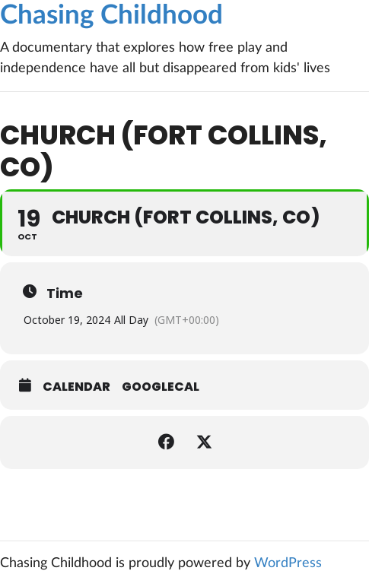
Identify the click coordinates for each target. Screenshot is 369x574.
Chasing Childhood (111, 15)
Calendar (76, 387)
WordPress (288, 563)
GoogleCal (160, 387)
